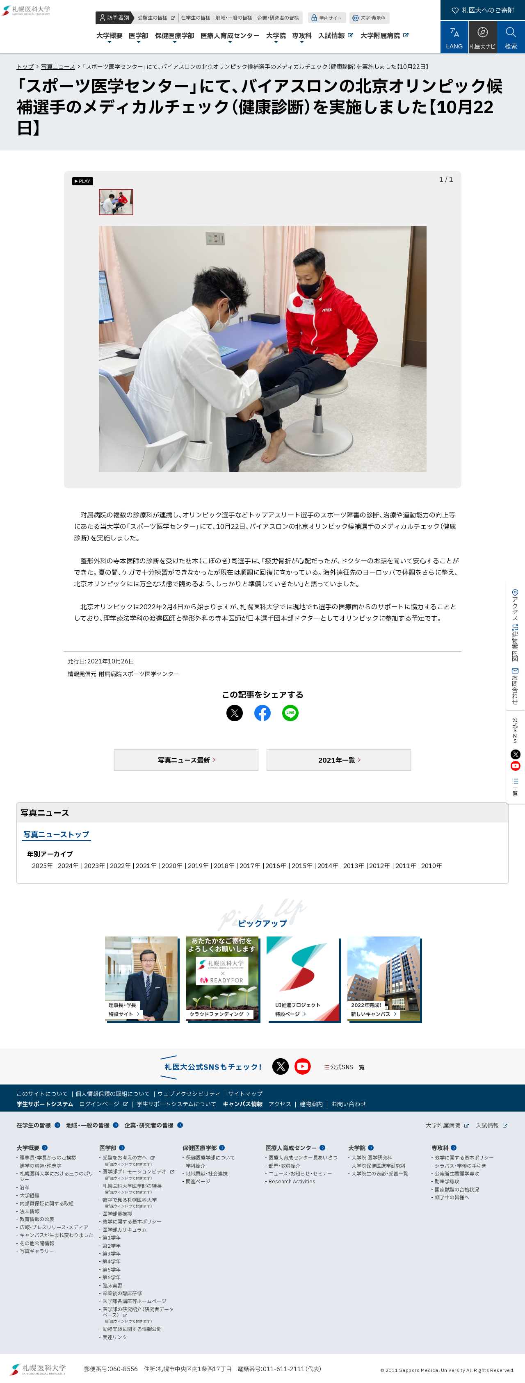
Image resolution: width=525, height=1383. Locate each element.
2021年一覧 (336, 765)
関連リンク (115, 1337)
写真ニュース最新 (184, 765)
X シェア (234, 718)
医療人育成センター (291, 1148)
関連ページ (198, 1182)
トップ (25, 66)
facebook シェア (262, 718)
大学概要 (27, 1148)
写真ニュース (58, 66)
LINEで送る (290, 718)
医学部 (107, 1148)
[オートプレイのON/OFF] (82, 181)
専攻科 (440, 1148)
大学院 (356, 1148)
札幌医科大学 (33, 26)
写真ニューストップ (56, 839)
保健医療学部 (200, 1148)
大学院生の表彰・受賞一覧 (380, 1173)
